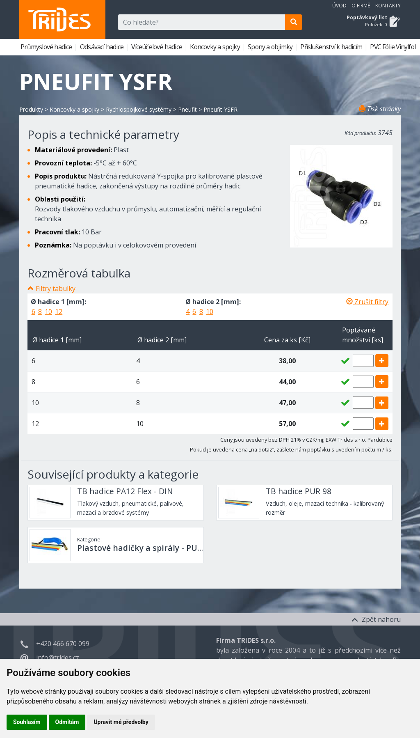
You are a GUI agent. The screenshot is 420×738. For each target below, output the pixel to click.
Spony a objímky (271, 46)
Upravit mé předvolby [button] (121, 722)
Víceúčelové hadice (157, 46)
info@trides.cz (57, 657)
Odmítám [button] (67, 722)
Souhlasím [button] (27, 722)
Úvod (339, 5)
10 (48, 311)
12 (58, 311)
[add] (381, 360)
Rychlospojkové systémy (138, 109)
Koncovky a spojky (215, 46)
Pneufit (187, 109)
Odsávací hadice (102, 46)
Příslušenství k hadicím (331, 46)
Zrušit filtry (367, 301)
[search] (293, 22)
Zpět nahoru (376, 619)
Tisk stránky (380, 108)
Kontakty (388, 5)
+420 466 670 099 (62, 643)
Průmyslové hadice (47, 46)
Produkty (31, 109)
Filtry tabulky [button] (55, 288)
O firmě (361, 5)
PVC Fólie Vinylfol (393, 46)
